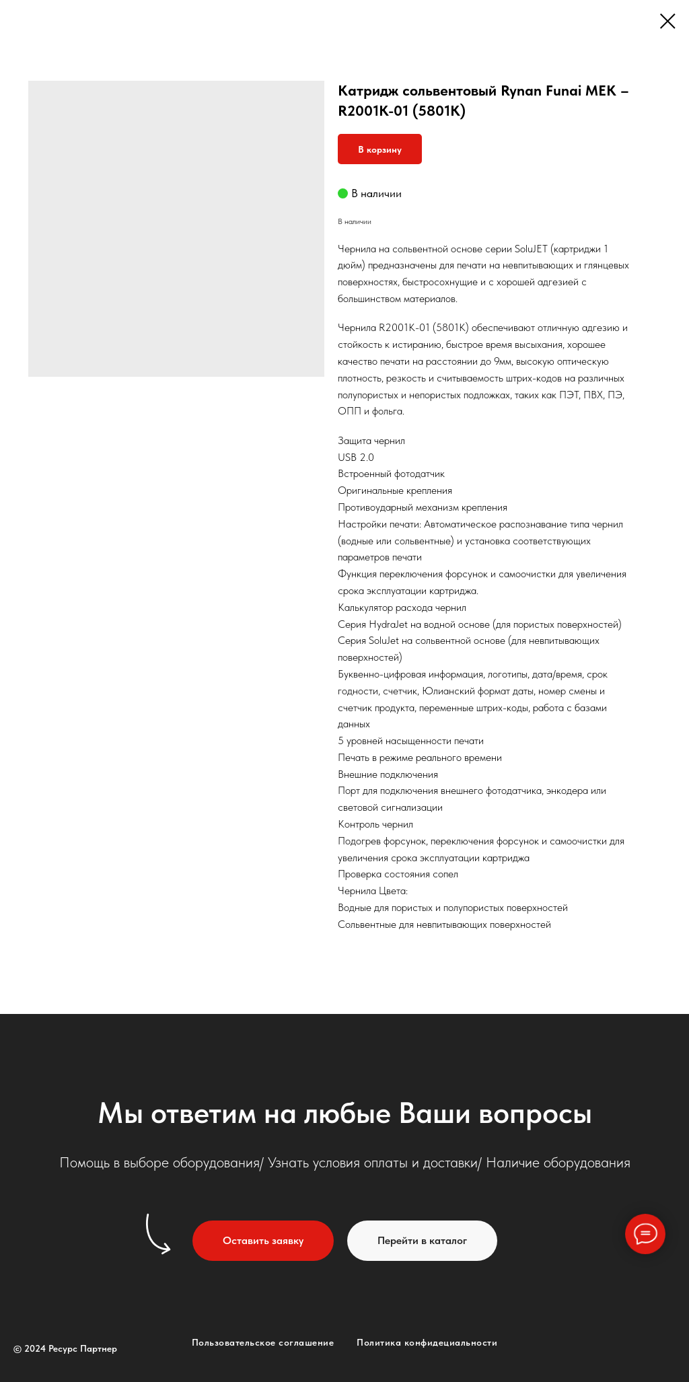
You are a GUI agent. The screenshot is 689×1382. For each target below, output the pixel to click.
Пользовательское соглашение (263, 1342)
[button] (263, 1241)
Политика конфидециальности (427, 1342)
